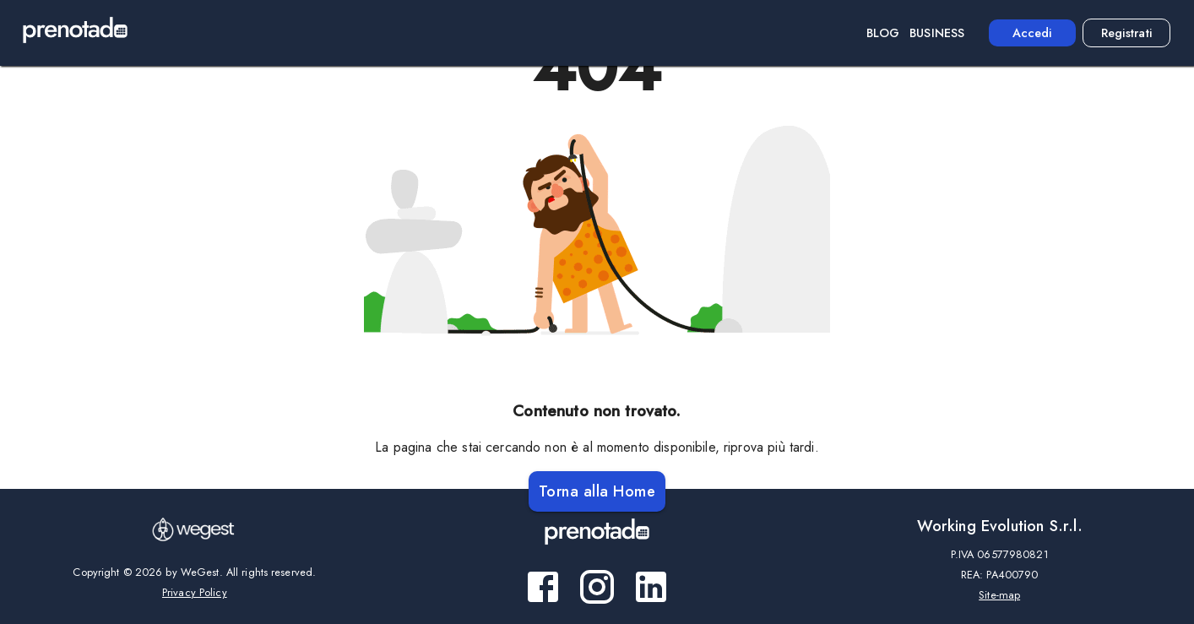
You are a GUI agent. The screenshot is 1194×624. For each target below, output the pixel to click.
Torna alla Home (597, 491)
